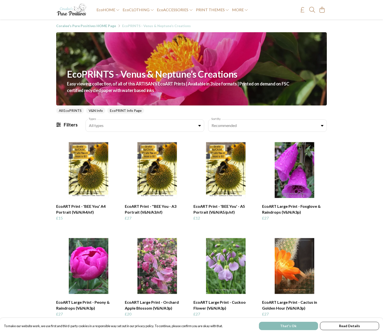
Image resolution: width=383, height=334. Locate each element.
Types (92, 119)
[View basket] (322, 10)
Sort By (216, 119)
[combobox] (144, 125)
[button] (199, 125)
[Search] (312, 10)
